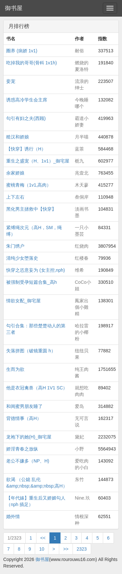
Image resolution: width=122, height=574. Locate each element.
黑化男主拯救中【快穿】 (31, 209)
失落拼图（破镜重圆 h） (31, 350)
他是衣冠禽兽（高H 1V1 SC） (36, 387)
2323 (82, 549)
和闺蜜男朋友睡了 (24, 406)
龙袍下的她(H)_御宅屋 (28, 436)
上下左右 (15, 197)
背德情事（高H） (23, 418)
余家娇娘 (15, 173)
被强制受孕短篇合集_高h (31, 282)
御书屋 (13, 8)
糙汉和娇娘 (17, 136)
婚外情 (13, 516)
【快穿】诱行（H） (26, 148)
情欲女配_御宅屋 (23, 300)
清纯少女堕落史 (22, 258)
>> (65, 549)
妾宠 (10, 81)
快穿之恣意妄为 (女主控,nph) (35, 270)
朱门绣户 (15, 246)
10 (41, 549)
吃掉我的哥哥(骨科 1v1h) (31, 62)
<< (43, 538)
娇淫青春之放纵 (22, 448)
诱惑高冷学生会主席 (26, 99)
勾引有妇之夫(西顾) (26, 118)
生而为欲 (15, 369)
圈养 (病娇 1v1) (21, 50)
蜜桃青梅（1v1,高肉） (28, 185)
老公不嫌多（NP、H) (27, 460)
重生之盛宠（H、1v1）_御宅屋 (37, 160)
